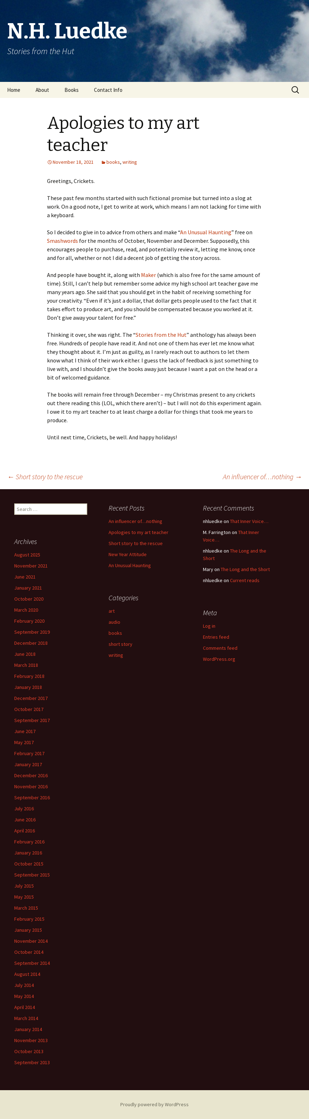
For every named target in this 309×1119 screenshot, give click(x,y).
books (113, 162)
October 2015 (28, 864)
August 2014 (27, 974)
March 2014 (26, 1018)
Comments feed (220, 648)
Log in (209, 626)
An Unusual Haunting (205, 232)
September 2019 (32, 632)
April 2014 (24, 1007)
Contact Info (108, 90)
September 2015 (32, 875)
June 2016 (25, 819)
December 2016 (31, 775)
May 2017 (24, 742)
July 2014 (24, 985)
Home (13, 90)
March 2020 (26, 610)
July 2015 (24, 886)
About (42, 90)
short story (120, 644)
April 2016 (24, 830)
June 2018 (25, 654)
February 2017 (29, 753)
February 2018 (29, 676)
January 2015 (28, 930)
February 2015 (29, 919)
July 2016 (24, 808)
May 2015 (24, 897)
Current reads (245, 580)
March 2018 (26, 665)
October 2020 (28, 599)
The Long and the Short (245, 569)
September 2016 (32, 797)
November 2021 (31, 566)
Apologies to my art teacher (138, 532)
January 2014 (28, 1029)
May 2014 (24, 996)
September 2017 (32, 720)
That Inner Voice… (249, 521)
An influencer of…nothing (262, 476)
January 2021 (28, 588)
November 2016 (31, 786)
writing (129, 162)
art (112, 611)
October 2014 (28, 952)
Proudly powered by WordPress (154, 1104)
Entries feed (216, 637)
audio (114, 622)
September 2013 (32, 1062)
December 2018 (31, 643)
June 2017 (25, 731)
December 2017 (31, 698)
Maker (149, 274)
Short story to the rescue (45, 476)
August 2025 (27, 554)
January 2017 (28, 764)
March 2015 (26, 908)
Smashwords (62, 240)
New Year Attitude (128, 554)
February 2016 (29, 841)
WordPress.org (219, 659)
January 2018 (28, 687)
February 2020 (29, 621)
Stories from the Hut (161, 334)
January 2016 (28, 852)
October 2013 (28, 1051)
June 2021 (25, 577)
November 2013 (31, 1040)
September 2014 (32, 963)
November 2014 (31, 941)
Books (71, 90)
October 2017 (28, 709)
